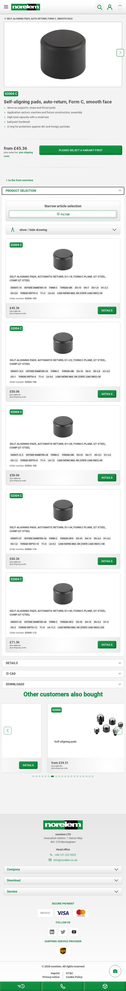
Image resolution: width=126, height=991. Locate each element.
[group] (63, 738)
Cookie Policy (74, 977)
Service (12, 891)
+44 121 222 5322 (63, 854)
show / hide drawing (28, 230)
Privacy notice (51, 977)
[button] (120, 52)
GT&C (69, 973)
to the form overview (19, 180)
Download (13, 880)
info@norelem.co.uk (63, 860)
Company (13, 869)
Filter (63, 214)
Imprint (55, 973)
